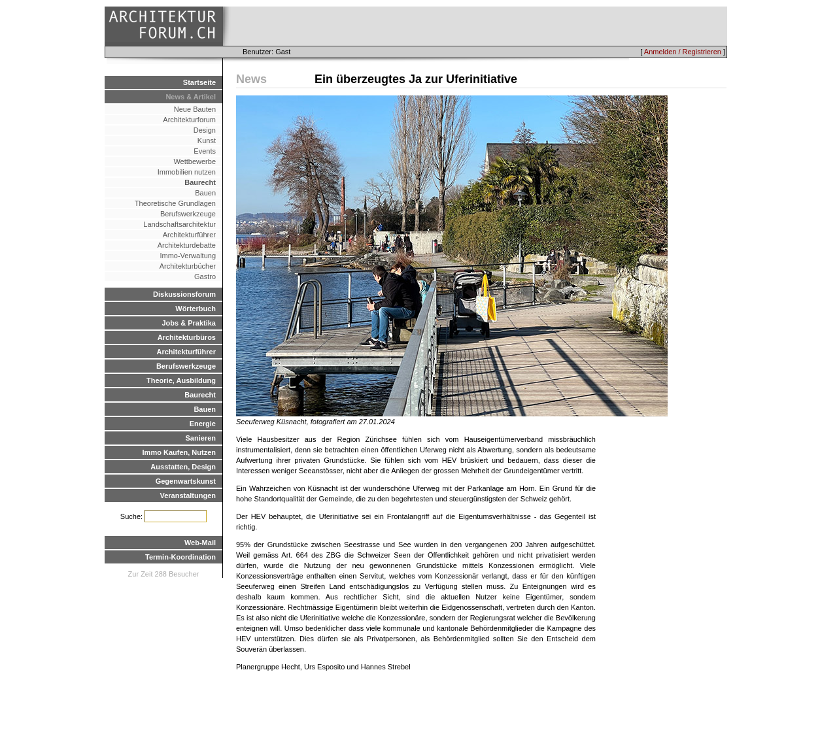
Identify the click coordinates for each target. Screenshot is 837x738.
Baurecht (200, 182)
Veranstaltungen (188, 495)
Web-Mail (200, 542)
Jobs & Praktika (189, 323)
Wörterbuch (195, 308)
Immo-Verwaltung (188, 256)
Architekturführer (189, 235)
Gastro (205, 276)
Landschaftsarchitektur (179, 224)
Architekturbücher (188, 266)
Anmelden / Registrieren (682, 52)
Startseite (199, 82)
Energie (203, 424)
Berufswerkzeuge (188, 214)
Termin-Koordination (180, 557)
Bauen (205, 193)
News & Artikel (190, 97)
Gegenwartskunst (186, 481)
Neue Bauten (195, 109)
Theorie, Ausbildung (181, 380)
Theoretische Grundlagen (175, 203)
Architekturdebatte (187, 245)
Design (205, 130)
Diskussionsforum (184, 294)
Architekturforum (189, 120)
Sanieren (201, 438)
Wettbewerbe (194, 161)
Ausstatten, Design (183, 467)
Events (205, 151)
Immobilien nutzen (187, 172)
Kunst (206, 140)
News (251, 79)
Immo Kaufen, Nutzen (179, 452)
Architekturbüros (187, 337)
